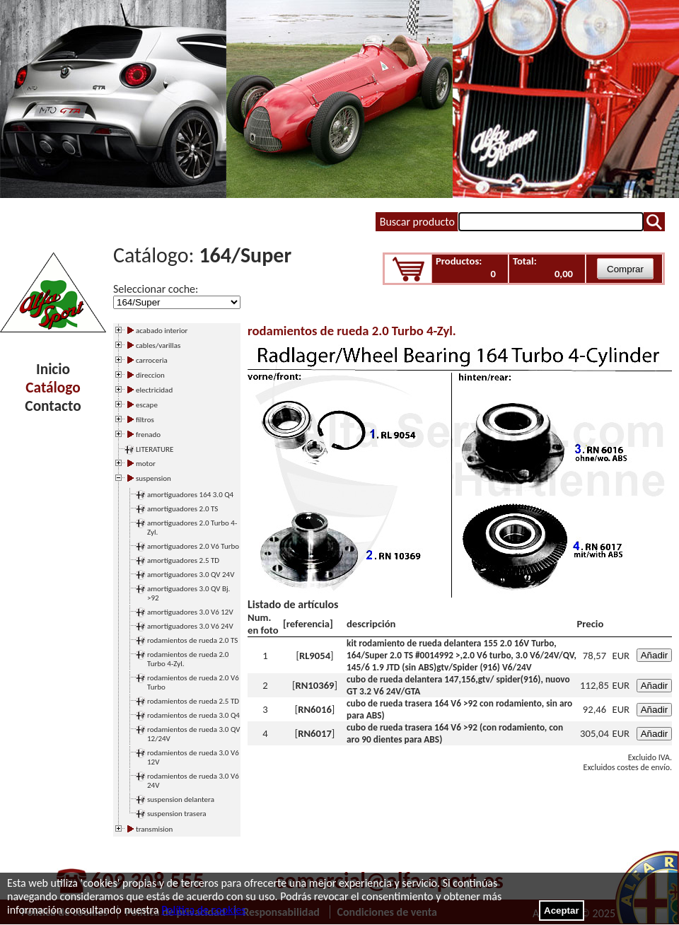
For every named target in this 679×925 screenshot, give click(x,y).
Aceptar (561, 910)
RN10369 (314, 685)
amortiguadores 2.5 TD (183, 560)
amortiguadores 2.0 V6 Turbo (193, 546)
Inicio (53, 369)
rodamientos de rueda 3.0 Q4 (193, 715)
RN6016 (315, 709)
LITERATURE (154, 449)
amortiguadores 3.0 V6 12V (190, 612)
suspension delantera (180, 799)
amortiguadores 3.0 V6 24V (190, 626)
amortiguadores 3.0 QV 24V (190, 574)
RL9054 (314, 655)
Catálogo (52, 387)
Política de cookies (203, 910)
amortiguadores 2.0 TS (182, 508)
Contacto (53, 406)
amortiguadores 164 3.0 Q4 (190, 494)
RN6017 (315, 733)
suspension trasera (177, 813)
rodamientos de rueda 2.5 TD (193, 701)
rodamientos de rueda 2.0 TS (192, 640)
